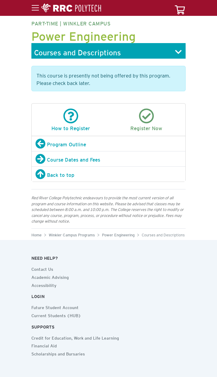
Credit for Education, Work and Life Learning (75, 337)
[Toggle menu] (66, 8)
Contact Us (42, 268)
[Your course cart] (180, 8)
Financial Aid (44, 344)
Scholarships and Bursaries (58, 353)
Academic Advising (50, 276)
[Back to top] (108, 174)
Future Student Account (55, 306)
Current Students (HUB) (56, 314)
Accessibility (43, 284)
